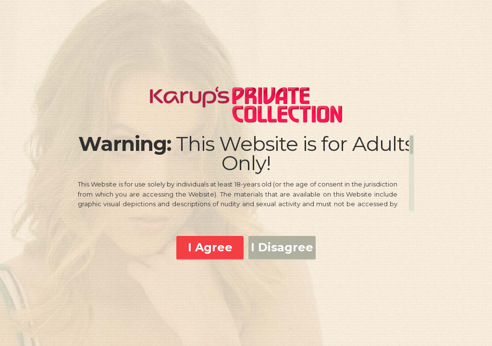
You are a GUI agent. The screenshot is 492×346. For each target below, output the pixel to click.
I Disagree (282, 247)
